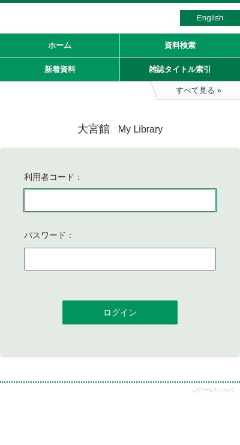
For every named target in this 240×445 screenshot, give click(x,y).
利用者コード (49, 177)
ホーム (59, 45)
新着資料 (60, 69)
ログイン (120, 312)
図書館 (90, 21)
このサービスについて (213, 389)
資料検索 (180, 45)
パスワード (45, 235)
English (210, 17)
